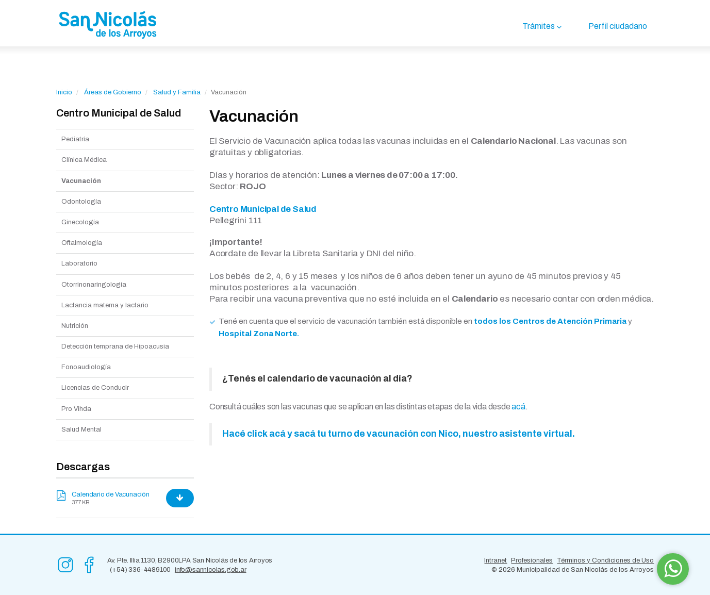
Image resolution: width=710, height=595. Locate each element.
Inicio (64, 92)
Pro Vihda (76, 408)
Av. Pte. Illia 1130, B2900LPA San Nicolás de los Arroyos (190, 560)
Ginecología (80, 222)
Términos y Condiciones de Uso (605, 560)
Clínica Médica (84, 159)
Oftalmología (81, 242)
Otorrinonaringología (93, 284)
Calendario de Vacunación (111, 494)
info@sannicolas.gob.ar (210, 569)
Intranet (495, 560)
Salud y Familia (177, 92)
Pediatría (75, 139)
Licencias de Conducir (95, 387)
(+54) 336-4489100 (140, 569)
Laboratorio (79, 263)
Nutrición (74, 325)
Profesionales (532, 560)
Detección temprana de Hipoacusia (115, 346)
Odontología (81, 201)
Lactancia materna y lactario (104, 305)
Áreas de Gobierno (112, 92)
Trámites (538, 26)
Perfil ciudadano (617, 26)
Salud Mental (81, 429)
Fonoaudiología (86, 367)
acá (518, 406)
